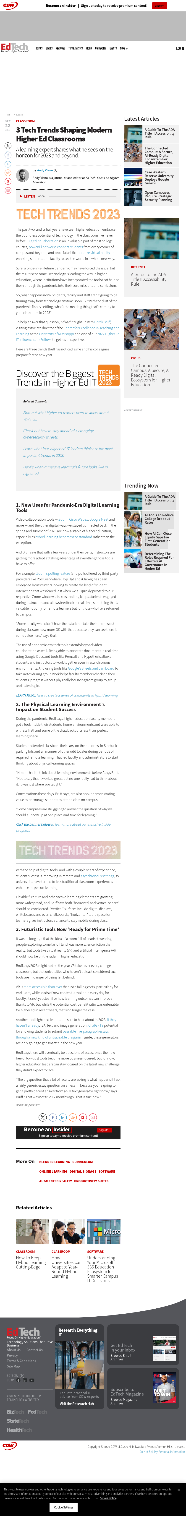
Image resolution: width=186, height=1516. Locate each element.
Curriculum (82, 1162)
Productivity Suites (91, 1181)
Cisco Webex (78, 519)
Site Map (13, 1366)
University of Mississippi (56, 333)
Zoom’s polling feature (53, 573)
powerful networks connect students (56, 247)
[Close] (179, 1490)
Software (107, 1171)
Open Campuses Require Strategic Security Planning (158, 196)
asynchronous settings (97, 876)
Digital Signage (83, 1171)
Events (113, 48)
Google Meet (98, 519)
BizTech (15, 1412)
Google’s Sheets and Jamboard (91, 668)
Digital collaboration (42, 241)
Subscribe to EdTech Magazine (127, 1391)
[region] (93, 1499)
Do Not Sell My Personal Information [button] (162, 1452)
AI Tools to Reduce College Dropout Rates (159, 518)
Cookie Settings (63, 1507)
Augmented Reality (55, 1181)
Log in (180, 48)
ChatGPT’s (95, 1025)
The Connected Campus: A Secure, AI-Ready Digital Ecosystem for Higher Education (159, 155)
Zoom (63, 519)
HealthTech (19, 1430)
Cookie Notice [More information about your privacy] (108, 1498)
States (49, 48)
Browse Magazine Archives (123, 1401)
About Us (14, 1349)
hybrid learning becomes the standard (63, 537)
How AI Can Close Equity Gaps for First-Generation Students (158, 539)
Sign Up (158, 5)
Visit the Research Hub (77, 1404)
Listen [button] (29, 196)
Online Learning (53, 1171)
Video (89, 48)
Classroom (19, 115)
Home (8, 115)
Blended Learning (54, 1162)
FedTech (37, 1412)
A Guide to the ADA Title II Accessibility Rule (160, 133)
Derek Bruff (102, 322)
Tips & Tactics (75, 48)
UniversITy (100, 48)
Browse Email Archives (120, 1357)
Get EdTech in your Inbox (122, 1347)
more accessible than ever (43, 986)
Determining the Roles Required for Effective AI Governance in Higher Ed (159, 561)
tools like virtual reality (93, 252)
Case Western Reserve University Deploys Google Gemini (159, 177)
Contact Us (34, 1349)
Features (60, 48)
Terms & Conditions (21, 1360)
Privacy (12, 1355)
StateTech (18, 1421)
